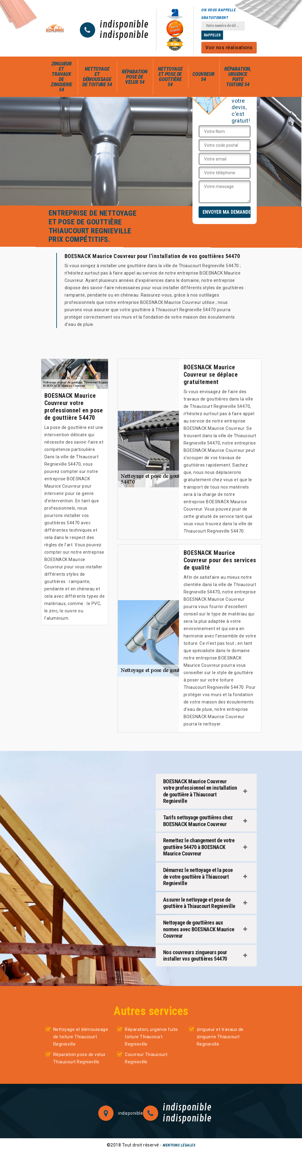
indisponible (124, 24)
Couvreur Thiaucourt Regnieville (146, 1058)
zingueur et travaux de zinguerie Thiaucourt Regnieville (220, 1037)
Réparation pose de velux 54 (134, 76)
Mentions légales (179, 1145)
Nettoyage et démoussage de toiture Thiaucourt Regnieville (80, 1037)
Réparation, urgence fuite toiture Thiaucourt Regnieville (151, 1037)
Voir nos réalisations (229, 47)
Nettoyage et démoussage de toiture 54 (97, 76)
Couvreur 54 (203, 76)
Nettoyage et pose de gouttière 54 (170, 76)
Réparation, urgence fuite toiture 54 (237, 76)
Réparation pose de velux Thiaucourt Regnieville (79, 1058)
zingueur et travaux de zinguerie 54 (61, 77)
